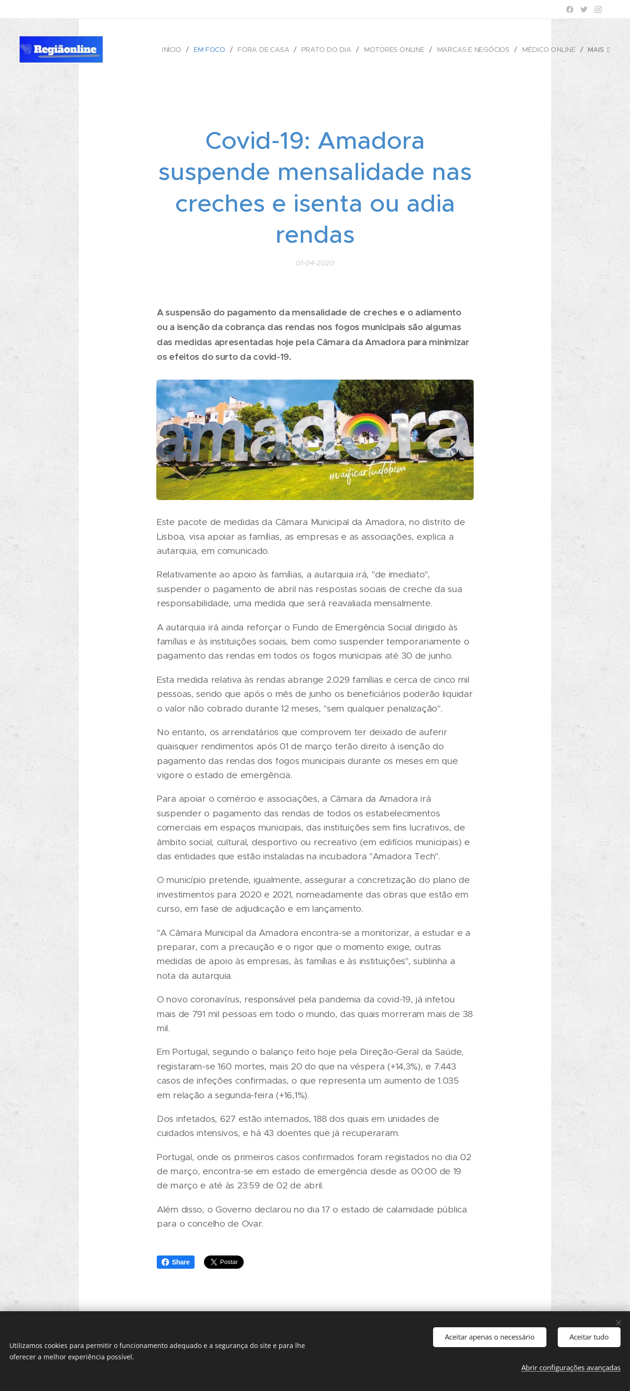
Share (176, 1262)
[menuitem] (179, 49)
